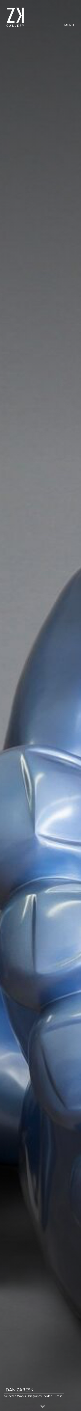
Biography (35, 1396)
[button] (42, 1407)
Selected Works (15, 1396)
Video (48, 1396)
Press (58, 1396)
